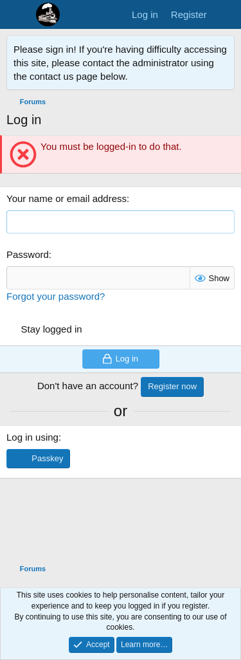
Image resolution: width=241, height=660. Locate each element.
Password (27, 254)
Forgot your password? (55, 296)
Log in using (32, 437)
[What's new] (225, 14)
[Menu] (18, 15)
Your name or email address (66, 198)
